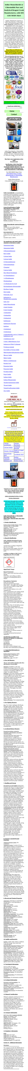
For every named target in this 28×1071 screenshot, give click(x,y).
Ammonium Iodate (9, 245)
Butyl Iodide (7, 253)
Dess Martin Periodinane (10, 273)
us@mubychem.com (16, 415)
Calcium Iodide (8, 259)
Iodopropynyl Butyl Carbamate (12, 344)
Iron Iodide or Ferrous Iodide (11, 350)
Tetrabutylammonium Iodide (11, 382)
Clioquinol (6, 267)
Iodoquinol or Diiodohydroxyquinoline (10, 298)
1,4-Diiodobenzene (9, 278)
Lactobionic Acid (18, 454)
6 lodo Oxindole (8, 310)
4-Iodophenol (7, 329)
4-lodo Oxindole (8, 307)
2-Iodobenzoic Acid (9, 339)
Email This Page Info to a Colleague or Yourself (14, 102)
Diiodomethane (8, 281)
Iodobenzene (7, 321)
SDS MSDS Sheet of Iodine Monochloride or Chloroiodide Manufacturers (14, 175)
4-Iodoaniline (7, 315)
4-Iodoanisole (7, 318)
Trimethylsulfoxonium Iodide (11, 388)
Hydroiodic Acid (8, 294)
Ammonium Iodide (9, 248)
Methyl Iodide (7, 358)
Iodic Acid (6, 301)
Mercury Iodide (8, 355)
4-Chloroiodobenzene (9, 262)
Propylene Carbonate (6, 458)
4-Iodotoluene (7, 332)
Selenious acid (8, 460)
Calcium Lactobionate (7, 444)
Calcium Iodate (8, 256)
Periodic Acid (7, 363)
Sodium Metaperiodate (10, 380)
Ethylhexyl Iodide (8, 289)
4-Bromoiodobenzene (9, 251)
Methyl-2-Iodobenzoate (10, 360)
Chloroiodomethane (9, 264)
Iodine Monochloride (9, 304)
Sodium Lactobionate (17, 458)
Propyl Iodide (7, 374)
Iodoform (6, 326)
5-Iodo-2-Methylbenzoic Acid (12, 341)
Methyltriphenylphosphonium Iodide (13, 352)
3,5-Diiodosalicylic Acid (10, 283)
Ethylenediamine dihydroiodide (12, 286)
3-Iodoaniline (7, 312)
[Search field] (14, 108)
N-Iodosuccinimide (9, 347)
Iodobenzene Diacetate (10, 323)
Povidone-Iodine (8, 371)
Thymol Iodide (8, 385)
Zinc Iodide (7, 391)
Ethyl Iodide (7, 292)
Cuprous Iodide (8, 270)
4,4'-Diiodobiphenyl (9, 275)
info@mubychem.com (16, 409)
